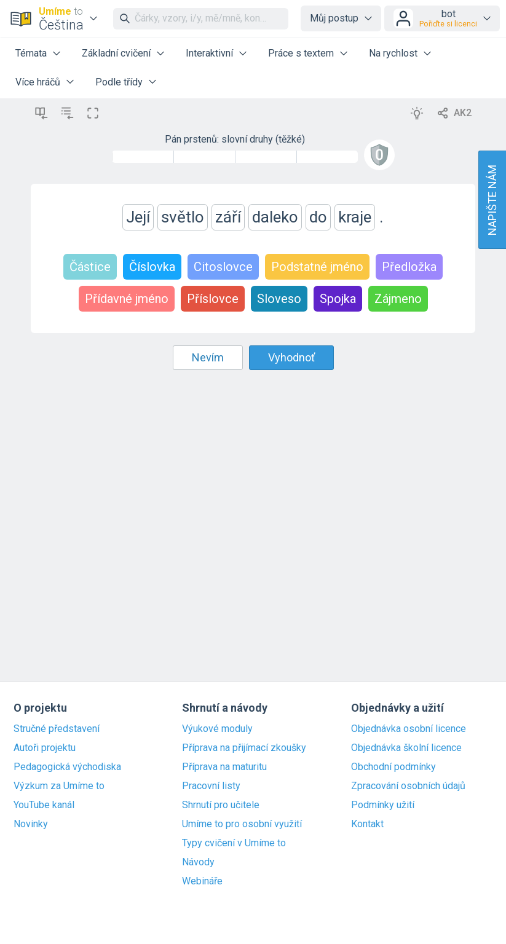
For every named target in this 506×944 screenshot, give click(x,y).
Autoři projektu (45, 747)
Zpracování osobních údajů (408, 786)
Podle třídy (119, 82)
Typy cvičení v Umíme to (234, 843)
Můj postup (334, 18)
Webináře (202, 881)
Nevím (208, 357)
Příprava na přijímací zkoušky (244, 747)
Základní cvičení (116, 53)
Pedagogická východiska (67, 767)
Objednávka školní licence (406, 747)
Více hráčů (37, 82)
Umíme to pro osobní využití (242, 824)
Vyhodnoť (291, 357)
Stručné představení (57, 728)
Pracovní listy (211, 786)
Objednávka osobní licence (408, 728)
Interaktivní (209, 53)
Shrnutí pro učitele (220, 805)
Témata (31, 53)
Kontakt (367, 824)
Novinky (31, 824)
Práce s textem (301, 53)
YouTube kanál (44, 805)
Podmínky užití (382, 805)
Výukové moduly (217, 728)
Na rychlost (393, 53)
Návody (198, 862)
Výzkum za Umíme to (59, 786)
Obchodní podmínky (393, 767)
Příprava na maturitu (224, 767)
